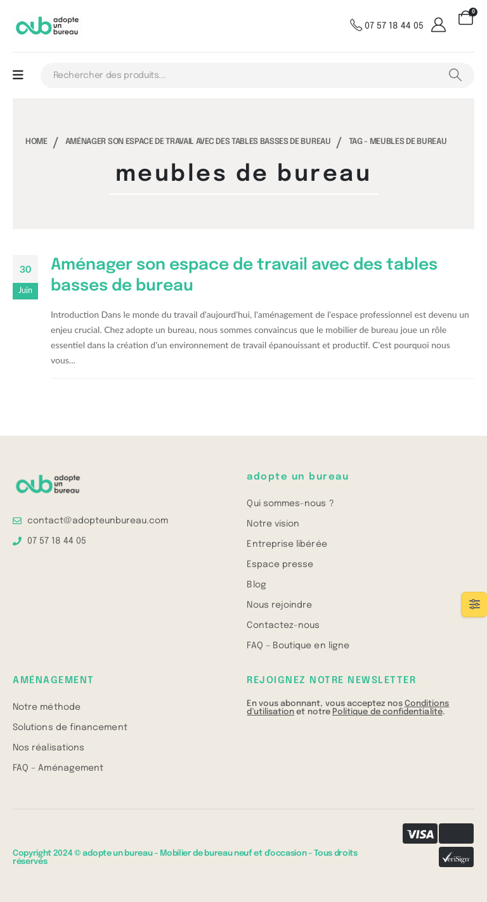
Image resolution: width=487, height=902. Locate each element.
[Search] (455, 75)
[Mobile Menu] (18, 75)
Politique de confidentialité (387, 712)
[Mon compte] (440, 26)
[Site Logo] (47, 26)
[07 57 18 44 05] (387, 26)
